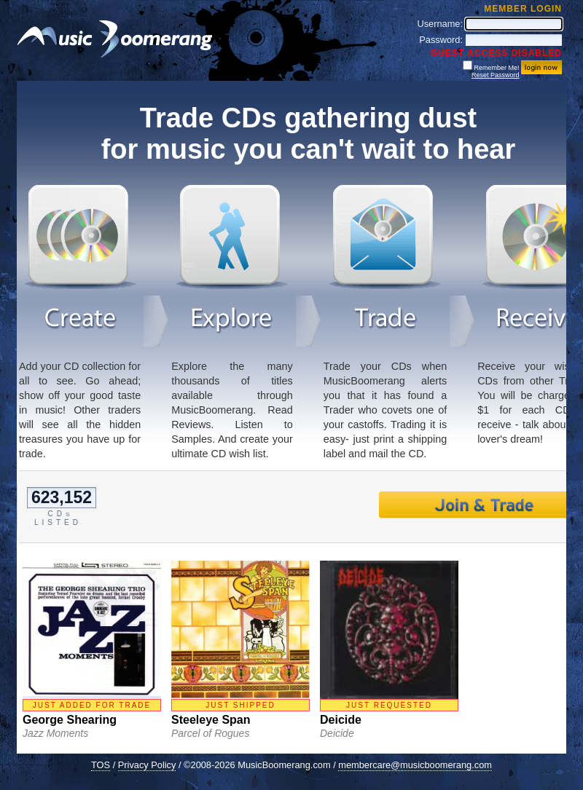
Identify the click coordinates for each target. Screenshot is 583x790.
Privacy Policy (147, 764)
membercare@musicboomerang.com (415, 764)
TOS (100, 764)
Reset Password (496, 75)
